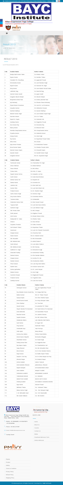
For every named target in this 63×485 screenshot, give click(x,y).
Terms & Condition (11, 468)
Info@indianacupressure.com (12, 1)
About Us (36, 424)
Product (8, 462)
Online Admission (39, 440)
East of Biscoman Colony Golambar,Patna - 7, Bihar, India (39, 1)
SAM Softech (47, 483)
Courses (36, 428)
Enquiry (8, 459)
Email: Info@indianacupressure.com (15, 430)
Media (36, 434)
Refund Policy (9, 474)
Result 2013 (12, 48)
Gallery (8, 465)
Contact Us (37, 431)
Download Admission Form (41, 437)
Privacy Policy (9, 471)
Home (4, 48)
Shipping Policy (10, 477)
